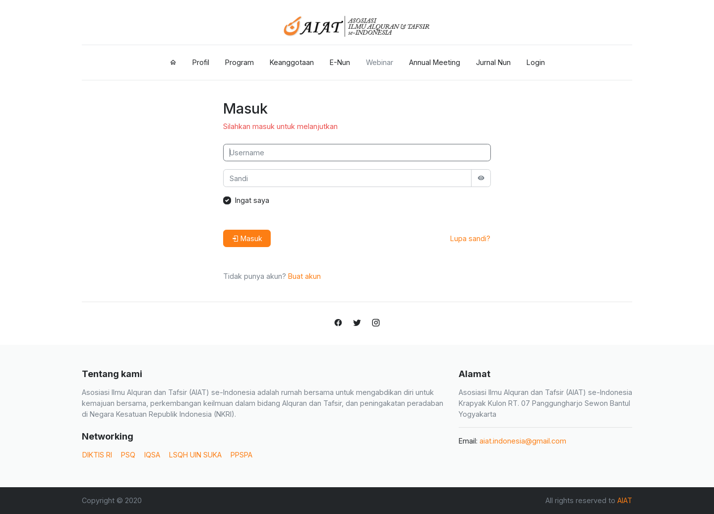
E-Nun (340, 62)
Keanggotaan (292, 62)
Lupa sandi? (470, 238)
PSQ (128, 454)
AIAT (624, 500)
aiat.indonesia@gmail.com (522, 441)
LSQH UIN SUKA (195, 454)
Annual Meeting (434, 62)
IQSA (152, 454)
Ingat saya (252, 200)
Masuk (247, 238)
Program (239, 62)
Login (536, 62)
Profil (200, 62)
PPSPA (241, 454)
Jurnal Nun (493, 62)
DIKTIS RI (97, 454)
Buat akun (304, 276)
